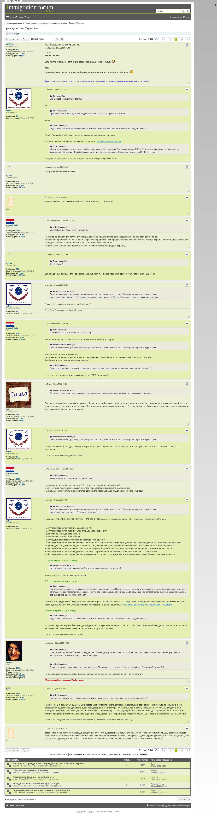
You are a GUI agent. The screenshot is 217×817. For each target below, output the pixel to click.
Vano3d (16, 766)
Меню (11, 17)
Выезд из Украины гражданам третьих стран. (37, 783)
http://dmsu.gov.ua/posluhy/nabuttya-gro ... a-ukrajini (147, 605)
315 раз (22, 237)
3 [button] (172, 39)
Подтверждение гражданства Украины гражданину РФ (41, 790)
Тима (8, 409)
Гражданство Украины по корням (30, 770)
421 (17, 50)
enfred (8, 111)
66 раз (21, 185)
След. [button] (189, 39)
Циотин (9, 176)
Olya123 (16, 786)
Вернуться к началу (188, 83)
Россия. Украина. (76, 23)
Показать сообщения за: (66, 754)
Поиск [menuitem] (20, 17)
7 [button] (186, 39)
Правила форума (13, 34)
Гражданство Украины (21, 28)
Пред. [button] (162, 39)
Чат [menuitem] (28, 17)
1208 (18, 668)
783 (17, 181)
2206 (18, 693)
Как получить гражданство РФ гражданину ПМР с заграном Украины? (50, 763)
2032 (18, 231)
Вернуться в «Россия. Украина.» (21, 799)
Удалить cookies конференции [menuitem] (177, 806)
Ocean (153, 764)
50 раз (21, 56)
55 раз (21, 420)
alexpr (15, 772)
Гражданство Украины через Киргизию (33, 777)
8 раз (21, 418)
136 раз (21, 235)
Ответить (11, 39)
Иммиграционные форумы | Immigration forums (46, 23)
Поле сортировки (103, 754)
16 (17, 116)
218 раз (21, 697)
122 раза (22, 674)
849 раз (22, 676)
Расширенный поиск (187, 11)
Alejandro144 (156, 784)
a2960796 (10, 44)
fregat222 (154, 791)
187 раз (22, 187)
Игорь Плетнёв (19, 792)
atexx (15, 779)
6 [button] (182, 39)
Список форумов (14, 23)
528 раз (22, 699)
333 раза (22, 54)
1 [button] (165, 39)
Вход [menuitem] (188, 17)
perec (8, 688)
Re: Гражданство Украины (62, 44)
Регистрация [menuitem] (177, 17)
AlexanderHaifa (12, 225)
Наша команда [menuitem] (155, 806)
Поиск (183, 11)
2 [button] (169, 39)
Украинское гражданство (109, 141)
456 (17, 414)
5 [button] (179, 39)
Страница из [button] (156, 39)
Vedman (9, 662)
